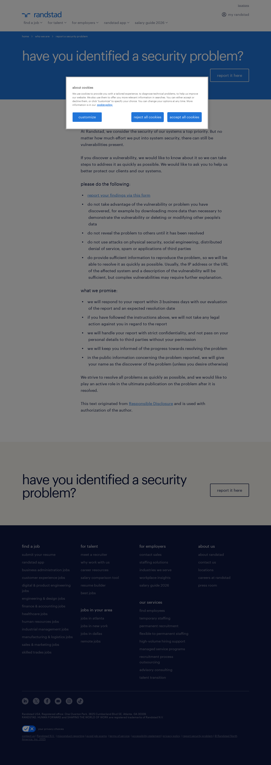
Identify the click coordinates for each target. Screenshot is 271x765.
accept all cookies (184, 117)
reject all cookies (147, 117)
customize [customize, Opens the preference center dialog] (87, 117)
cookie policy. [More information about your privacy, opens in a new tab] (105, 104)
